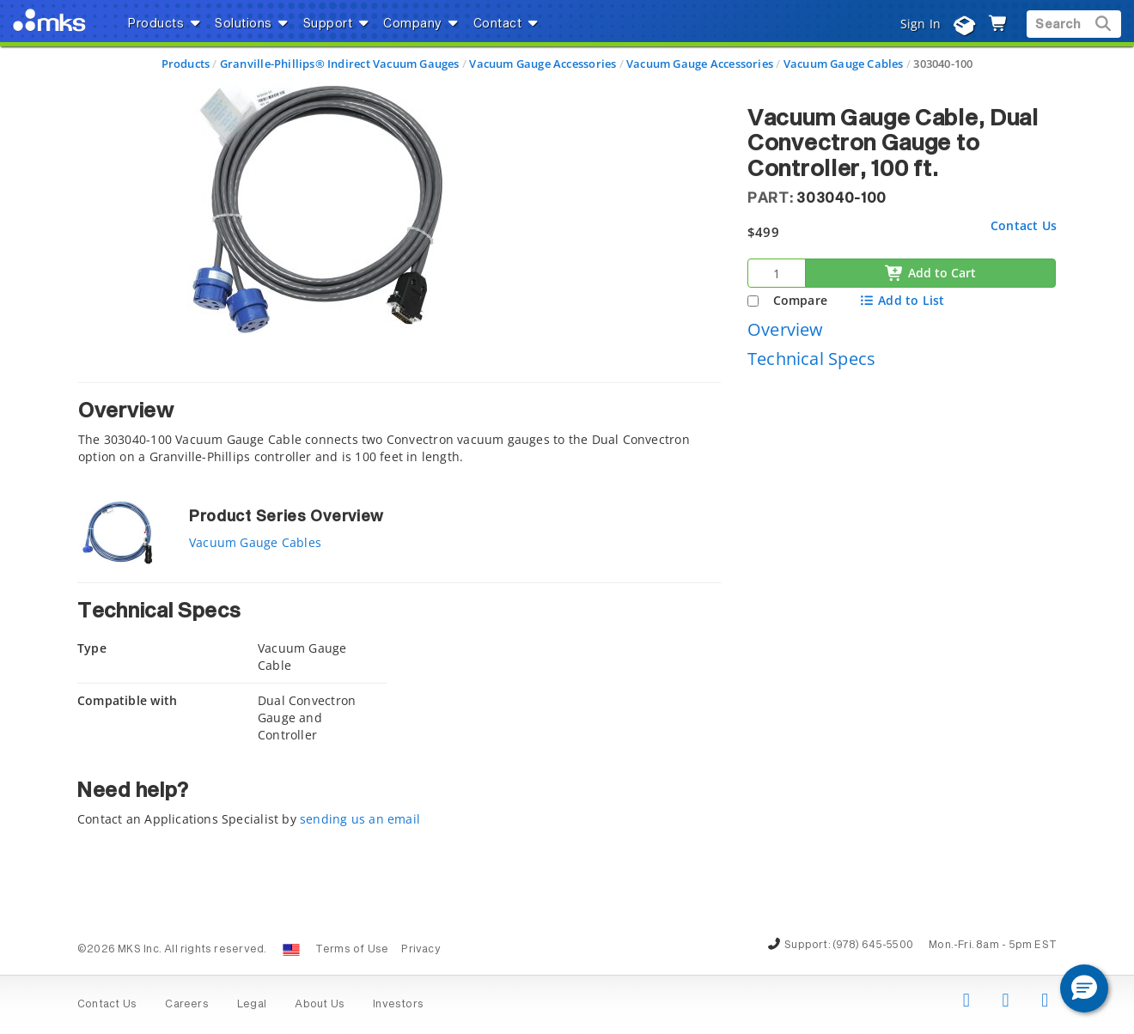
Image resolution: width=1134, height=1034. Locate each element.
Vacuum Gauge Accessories (542, 63)
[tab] (399, 428)
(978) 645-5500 (872, 945)
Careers (186, 1005)
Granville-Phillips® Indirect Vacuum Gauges (340, 63)
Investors (398, 1005)
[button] (1084, 988)
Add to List (901, 300)
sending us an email (360, 819)
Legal (251, 1005)
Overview (785, 329)
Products (186, 63)
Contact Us (1024, 225)
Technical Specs (811, 358)
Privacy (420, 950)
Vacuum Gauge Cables (843, 63)
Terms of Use (352, 950)
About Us (319, 1005)
